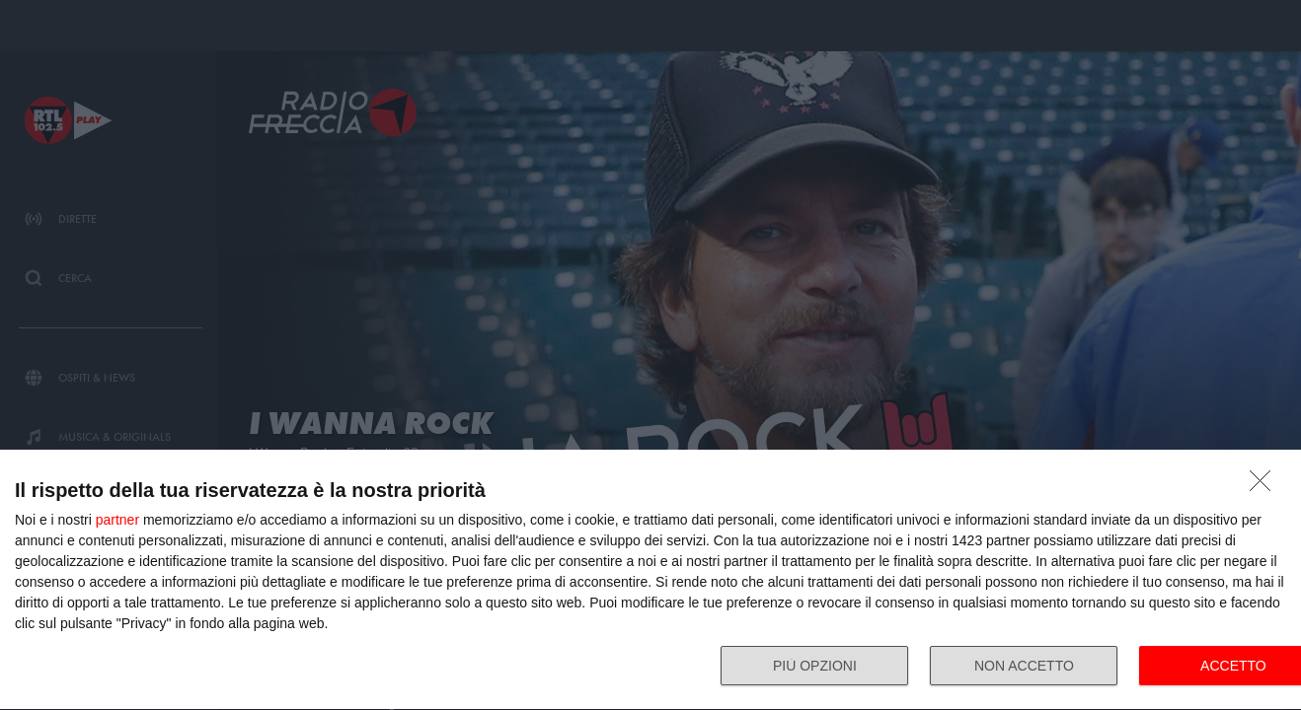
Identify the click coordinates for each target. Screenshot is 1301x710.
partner (117, 520)
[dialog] (650, 580)
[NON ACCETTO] (1265, 486)
